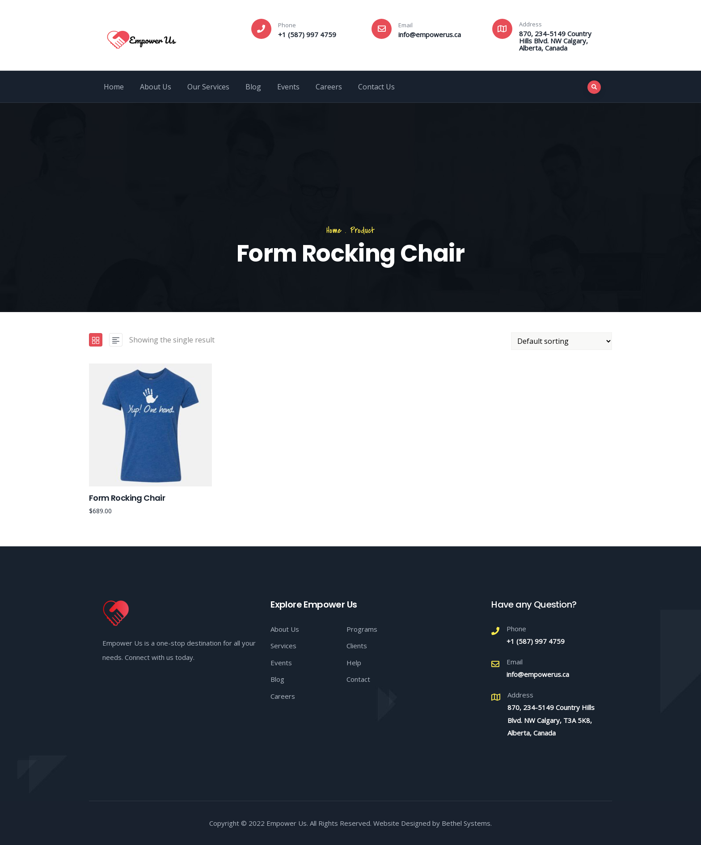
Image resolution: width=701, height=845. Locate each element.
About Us (155, 87)
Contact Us (376, 87)
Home (114, 87)
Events (288, 87)
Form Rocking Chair (127, 497)
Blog (253, 87)
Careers (329, 87)
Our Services (208, 87)
